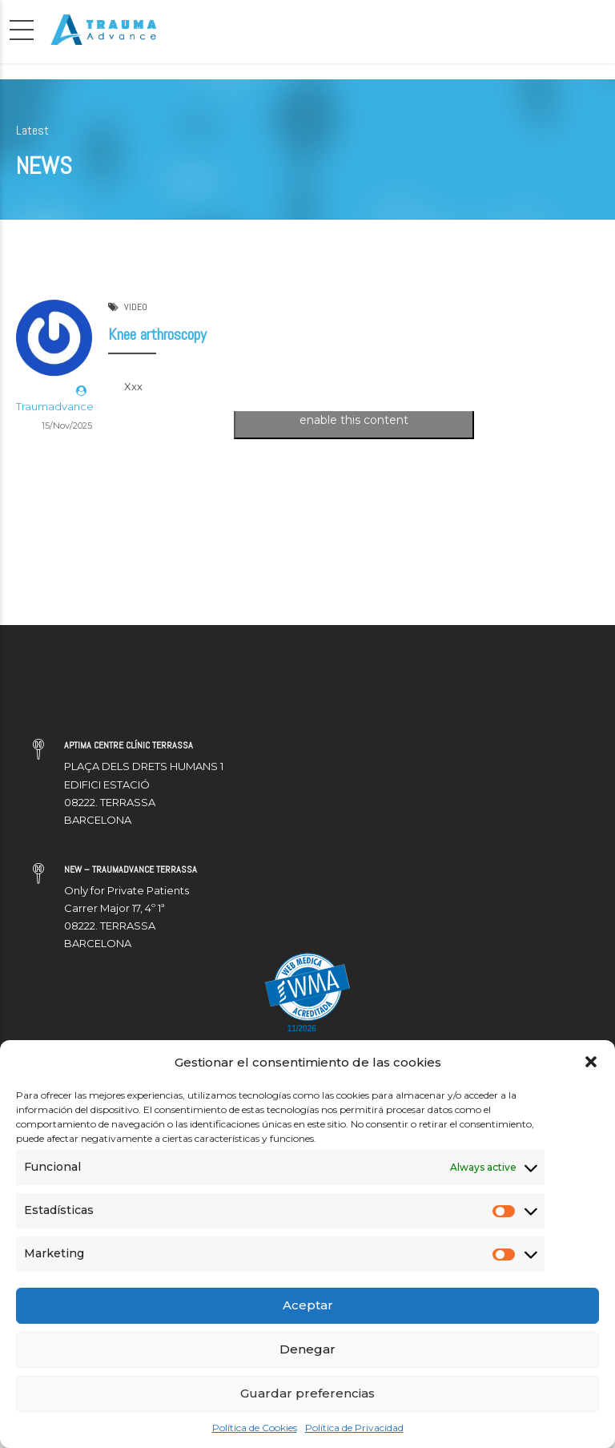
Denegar (307, 1349)
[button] (591, 1062)
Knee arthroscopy (157, 335)
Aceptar (308, 1305)
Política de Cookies (254, 1428)
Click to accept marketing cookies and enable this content (353, 411)
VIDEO (135, 307)
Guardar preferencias (307, 1393)
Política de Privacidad (354, 1428)
